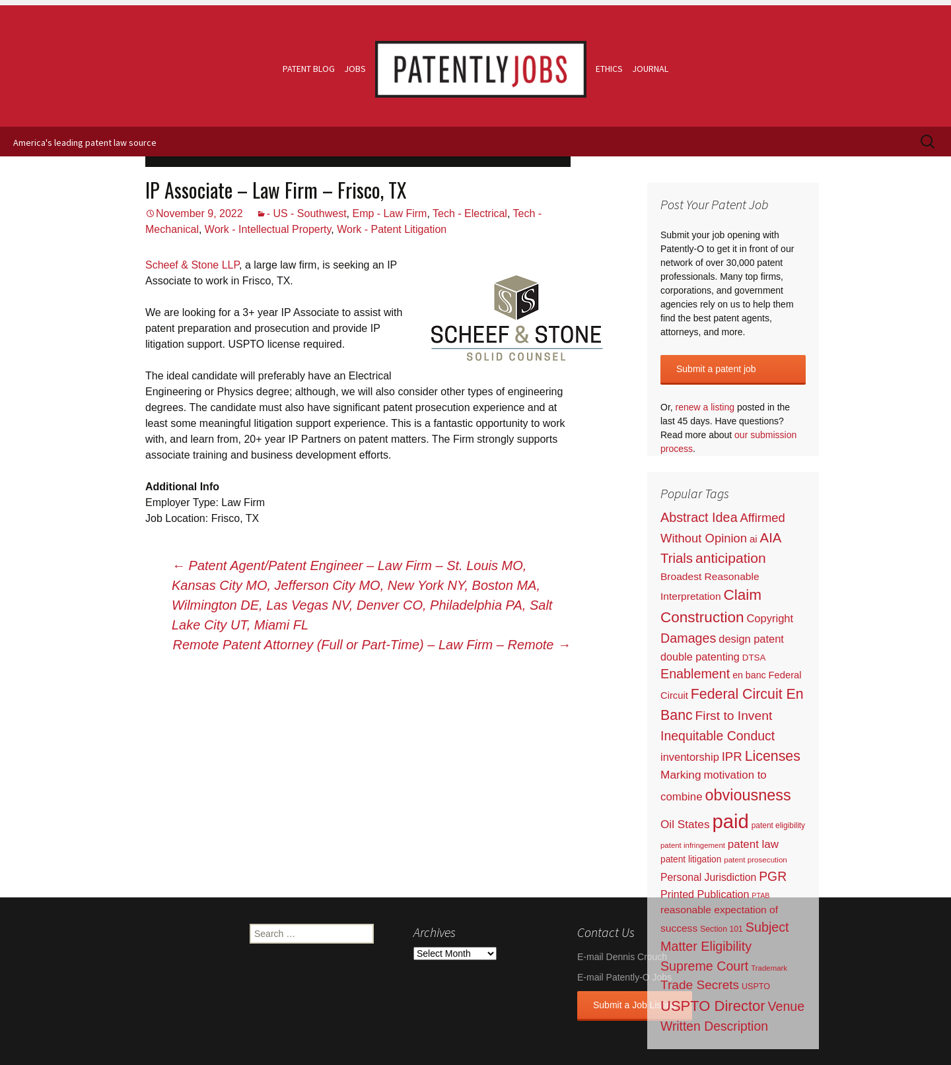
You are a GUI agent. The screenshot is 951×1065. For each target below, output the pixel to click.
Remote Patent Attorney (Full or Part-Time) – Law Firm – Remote (371, 644)
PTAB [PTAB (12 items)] (760, 895)
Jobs (355, 69)
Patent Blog (309, 69)
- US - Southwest (307, 213)
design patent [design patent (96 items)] (751, 639)
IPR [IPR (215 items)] (732, 756)
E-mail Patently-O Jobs (624, 977)
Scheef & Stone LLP (192, 265)
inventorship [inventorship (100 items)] (689, 757)
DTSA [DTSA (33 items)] (754, 657)
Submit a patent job (716, 369)
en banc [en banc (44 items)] (749, 675)
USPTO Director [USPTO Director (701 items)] (712, 1006)
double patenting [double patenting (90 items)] (700, 656)
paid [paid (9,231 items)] (730, 821)
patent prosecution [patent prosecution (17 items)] (755, 859)
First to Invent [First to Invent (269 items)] (734, 716)
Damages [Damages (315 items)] (688, 638)
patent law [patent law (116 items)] (753, 844)
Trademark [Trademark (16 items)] (769, 968)
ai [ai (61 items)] (753, 538)
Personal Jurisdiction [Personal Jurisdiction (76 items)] (708, 877)
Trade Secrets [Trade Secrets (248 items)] (699, 985)
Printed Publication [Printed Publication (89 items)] (704, 894)
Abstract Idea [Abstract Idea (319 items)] (699, 517)
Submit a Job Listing (634, 1005)
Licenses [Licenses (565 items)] (772, 756)
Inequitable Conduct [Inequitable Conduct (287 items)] (717, 735)
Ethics (609, 69)
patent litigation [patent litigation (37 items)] (690, 859)
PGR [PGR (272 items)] (773, 876)
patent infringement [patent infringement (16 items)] (692, 845)
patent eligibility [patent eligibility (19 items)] (778, 825)
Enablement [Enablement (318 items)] (695, 673)
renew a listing (705, 407)
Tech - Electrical (470, 213)
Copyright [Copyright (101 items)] (769, 618)
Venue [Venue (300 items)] (786, 1006)
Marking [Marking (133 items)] (680, 774)
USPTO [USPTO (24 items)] (756, 986)
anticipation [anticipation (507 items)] (730, 557)
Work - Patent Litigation (391, 229)
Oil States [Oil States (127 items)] (685, 824)
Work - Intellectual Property (268, 229)
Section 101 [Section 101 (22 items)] (721, 929)
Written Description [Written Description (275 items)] (714, 1026)
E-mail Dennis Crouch (622, 957)
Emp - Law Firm (389, 213)
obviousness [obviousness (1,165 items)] (748, 795)
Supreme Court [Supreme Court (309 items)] (704, 966)
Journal (650, 69)
